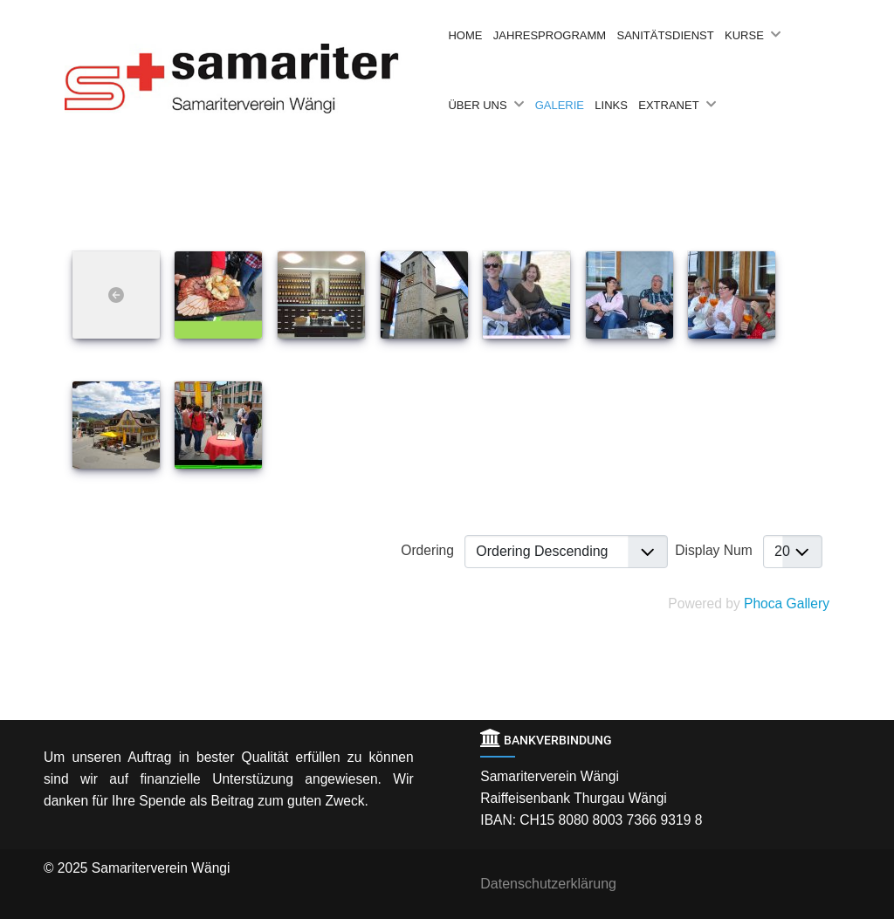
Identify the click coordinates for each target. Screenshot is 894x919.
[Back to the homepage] (254, 78)
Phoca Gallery (786, 603)
